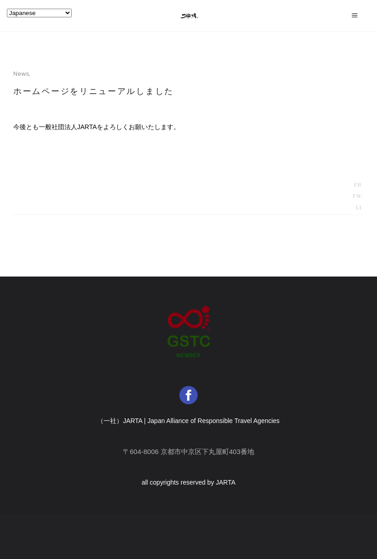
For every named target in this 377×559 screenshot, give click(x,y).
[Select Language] (39, 13)
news (21, 73)
